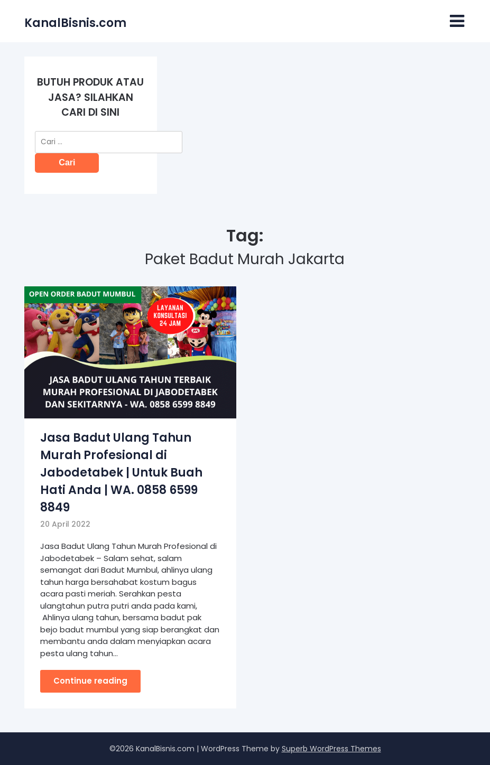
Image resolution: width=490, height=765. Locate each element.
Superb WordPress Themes (331, 748)
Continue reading (90, 680)
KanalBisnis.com (75, 23)
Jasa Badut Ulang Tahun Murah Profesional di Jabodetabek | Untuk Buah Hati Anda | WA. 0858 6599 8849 (121, 473)
